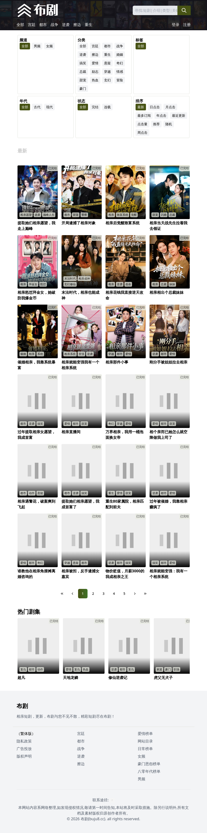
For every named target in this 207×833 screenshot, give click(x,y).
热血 (95, 80)
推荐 (156, 124)
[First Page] (62, 593)
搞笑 (82, 63)
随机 (168, 124)
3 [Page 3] (103, 593)
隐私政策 (24, 741)
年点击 (161, 115)
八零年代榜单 (149, 771)
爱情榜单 (145, 733)
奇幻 (119, 63)
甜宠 (82, 80)
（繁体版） (26, 733)
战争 (54, 24)
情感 (119, 71)
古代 (37, 107)
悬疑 (107, 63)
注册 (187, 24)
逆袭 (66, 24)
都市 (43, 24)
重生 (88, 24)
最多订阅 (144, 115)
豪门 (82, 88)
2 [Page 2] (93, 593)
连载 (107, 107)
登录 (175, 24)
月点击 (170, 107)
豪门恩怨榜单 (149, 763)
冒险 (119, 80)
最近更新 (178, 115)
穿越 (107, 71)
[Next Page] (135, 593)
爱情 (95, 63)
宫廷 (31, 24)
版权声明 (24, 756)
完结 (95, 107)
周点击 (142, 132)
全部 (20, 24)
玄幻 (107, 80)
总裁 (82, 71)
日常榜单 (145, 748)
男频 (37, 46)
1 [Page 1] (83, 593)
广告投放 (24, 748)
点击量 (142, 124)
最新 (140, 107)
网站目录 (145, 741)
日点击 (155, 107)
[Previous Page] (72, 593)
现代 (49, 107)
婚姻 (119, 54)
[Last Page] (145, 593)
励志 (95, 71)
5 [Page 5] (124, 593)
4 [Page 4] (114, 593)
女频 (49, 46)
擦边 (77, 24)
